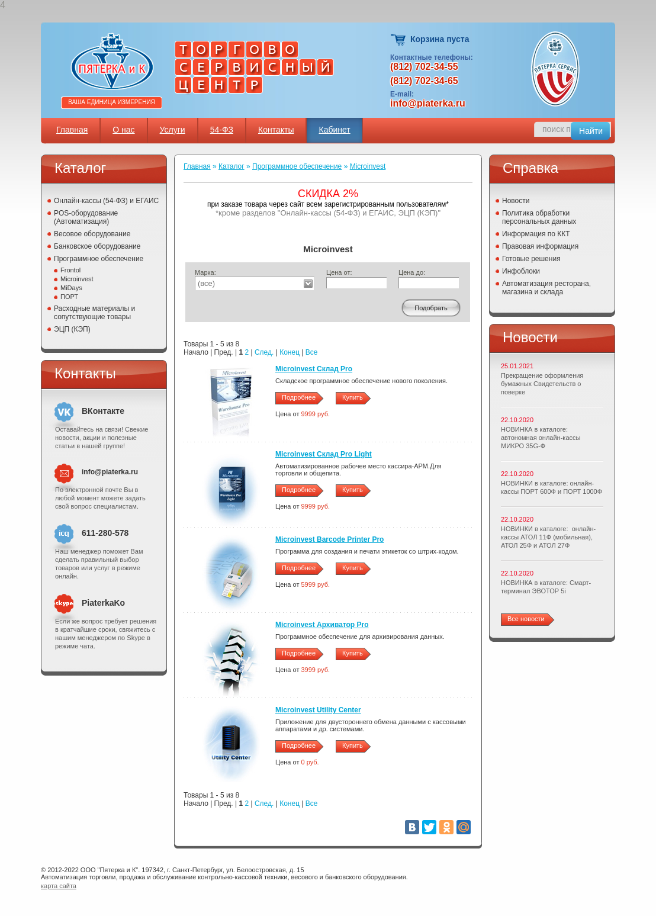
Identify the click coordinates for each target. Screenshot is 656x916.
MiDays (71, 287)
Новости (515, 201)
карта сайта (58, 885)
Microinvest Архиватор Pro (322, 625)
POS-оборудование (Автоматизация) (86, 217)
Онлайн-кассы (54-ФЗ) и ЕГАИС (106, 201)
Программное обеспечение (98, 259)
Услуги (172, 129)
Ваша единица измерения (111, 102)
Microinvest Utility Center (318, 710)
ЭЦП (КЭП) (72, 329)
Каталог (231, 166)
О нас (123, 129)
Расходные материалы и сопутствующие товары (94, 312)
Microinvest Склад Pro (313, 369)
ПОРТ (69, 296)
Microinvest (77, 278)
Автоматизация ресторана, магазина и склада (546, 287)
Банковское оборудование (97, 246)
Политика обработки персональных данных (539, 217)
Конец (289, 352)
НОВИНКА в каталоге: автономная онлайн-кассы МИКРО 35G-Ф (540, 437)
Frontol (70, 270)
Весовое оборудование (92, 234)
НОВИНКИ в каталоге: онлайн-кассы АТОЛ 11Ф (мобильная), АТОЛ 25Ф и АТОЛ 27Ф (548, 537)
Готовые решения (531, 259)
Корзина (398, 40)
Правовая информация (540, 246)
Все (312, 352)
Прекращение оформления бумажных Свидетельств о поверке (542, 384)
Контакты (276, 129)
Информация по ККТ (536, 234)
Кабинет (334, 129)
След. (264, 352)
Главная (72, 129)
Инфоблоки (521, 271)
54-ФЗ (221, 129)
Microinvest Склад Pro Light (323, 454)
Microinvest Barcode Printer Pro (329, 539)
